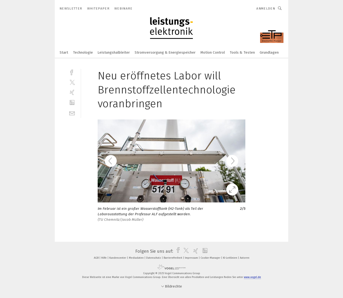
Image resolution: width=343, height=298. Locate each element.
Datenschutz (154, 257)
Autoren (244, 257)
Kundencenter (118, 257)
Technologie (83, 52)
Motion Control (212, 52)
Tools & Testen (242, 52)
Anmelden (265, 8)
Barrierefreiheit (173, 257)
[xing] (72, 92)
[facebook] (72, 72)
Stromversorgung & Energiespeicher (165, 52)
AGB (96, 257)
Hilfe (104, 257)
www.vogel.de (252, 277)
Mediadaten (136, 257)
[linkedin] (72, 103)
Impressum (192, 257)
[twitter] (72, 82)
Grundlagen (269, 52)
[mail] (72, 113)
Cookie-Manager (211, 257)
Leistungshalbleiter (114, 52)
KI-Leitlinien (230, 257)
